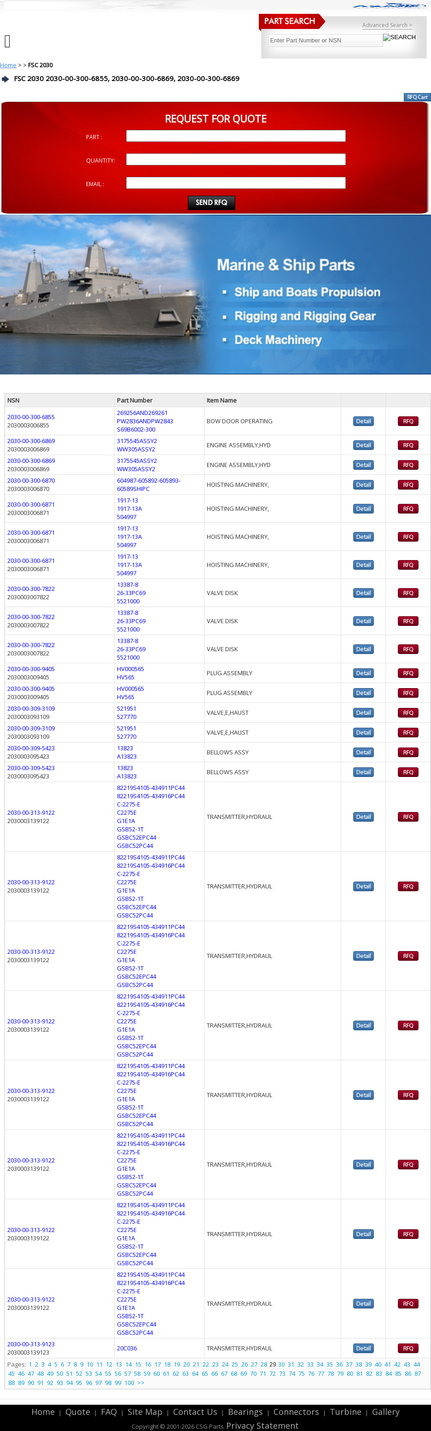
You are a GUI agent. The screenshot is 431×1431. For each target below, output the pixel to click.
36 (339, 1364)
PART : (94, 137)
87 (417, 1373)
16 (148, 1364)
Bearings (245, 1411)
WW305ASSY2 (136, 449)
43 (407, 1364)
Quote (77, 1411)
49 (50, 1373)
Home (8, 65)
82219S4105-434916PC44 (151, 796)
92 (50, 1382)
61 (166, 1373)
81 (359, 1373)
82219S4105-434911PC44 (151, 787)
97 (98, 1382)
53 (89, 1373)
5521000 (128, 601)
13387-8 (127, 584)
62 (176, 1373)
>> (141, 1382)
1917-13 (127, 500)
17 (157, 1364)
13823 (125, 748)
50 (60, 1373)
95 (79, 1382)
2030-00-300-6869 (31, 441)
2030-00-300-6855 (31, 417)
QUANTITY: (100, 160)
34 (320, 1364)
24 (225, 1364)
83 (379, 1373)
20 (186, 1364)
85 (398, 1373)
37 (349, 1364)
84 (388, 1373)
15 (138, 1364)
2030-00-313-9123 (31, 1344)
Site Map (145, 1411)
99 (118, 1382)
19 (177, 1364)
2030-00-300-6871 (31, 504)
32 (300, 1364)
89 (21, 1382)
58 (137, 1373)
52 (79, 1373)
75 (301, 1373)
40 (378, 1364)
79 (340, 1373)
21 (196, 1364)
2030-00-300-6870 (31, 480)
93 (60, 1382)
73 (282, 1373)
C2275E (127, 812)
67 (224, 1373)
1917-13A (129, 508)
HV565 (125, 677)
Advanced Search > (387, 25)
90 (31, 1382)
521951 (126, 708)
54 (98, 1373)
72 (272, 1373)
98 (108, 1382)
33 (310, 1364)
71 (263, 1373)
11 (99, 1364)
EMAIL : (95, 184)
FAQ (109, 1411)
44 (417, 1364)
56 (118, 1373)
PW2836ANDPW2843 (145, 421)
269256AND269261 (142, 413)
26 (244, 1364)
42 (397, 1364)
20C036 (127, 1348)
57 (127, 1373)
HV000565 (130, 669)
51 (69, 1373)
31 (291, 1364)
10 (90, 1364)
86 (408, 1373)
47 (31, 1373)
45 (11, 1373)
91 (40, 1382)
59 (147, 1373)
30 (281, 1364)
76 (311, 1373)
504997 (126, 517)
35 (329, 1364)
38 (358, 1364)
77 (321, 1373)
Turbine (345, 1411)
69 (243, 1373)
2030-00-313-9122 (31, 812)
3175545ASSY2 (137, 441)
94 (69, 1382)
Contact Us (195, 1411)
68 (234, 1373)
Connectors (296, 1411)
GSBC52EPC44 (136, 837)
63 (185, 1373)
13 (119, 1364)
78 (330, 1373)
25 (235, 1364)
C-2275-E (128, 804)
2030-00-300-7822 (31, 588)
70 (253, 1373)
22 (206, 1364)
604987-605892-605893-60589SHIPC (149, 484)
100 (129, 1382)
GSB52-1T (130, 829)
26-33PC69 (131, 593)
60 (156, 1373)
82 (369, 1373)
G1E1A (126, 821)
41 (387, 1364)
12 (109, 1364)
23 (215, 1364)
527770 (126, 717)
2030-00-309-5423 (31, 748)
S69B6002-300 (136, 429)
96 (89, 1382)
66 (214, 1373)
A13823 (127, 756)
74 (292, 1373)
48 (40, 1373)
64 (195, 1373)
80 (350, 1373)
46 (21, 1373)
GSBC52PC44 (135, 845)
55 (108, 1373)
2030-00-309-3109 (31, 708)
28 (264, 1364)
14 (128, 1364)
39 (368, 1364)
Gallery (386, 1411)
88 (11, 1382)
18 (167, 1364)
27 (254, 1364)
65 (205, 1373)
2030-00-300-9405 (31, 669)
